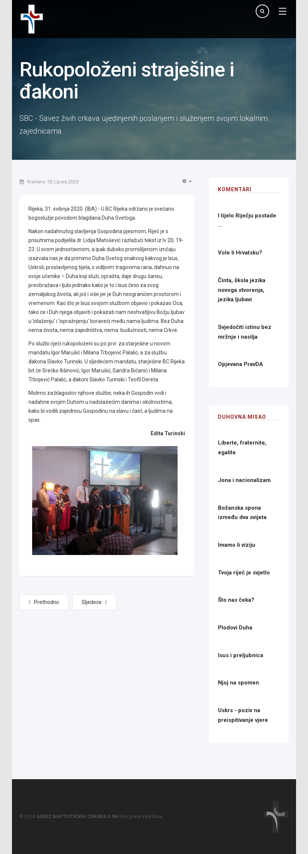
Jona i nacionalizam (244, 480)
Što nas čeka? (236, 600)
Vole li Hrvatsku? (240, 252)
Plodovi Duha (235, 627)
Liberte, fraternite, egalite (242, 447)
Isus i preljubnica (240, 655)
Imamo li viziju (236, 545)
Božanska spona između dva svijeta (242, 512)
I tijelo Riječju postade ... (247, 220)
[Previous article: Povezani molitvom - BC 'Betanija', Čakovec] (43, 602)
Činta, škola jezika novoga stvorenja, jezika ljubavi (241, 290)
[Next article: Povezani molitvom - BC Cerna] (94, 602)
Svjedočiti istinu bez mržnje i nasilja (244, 332)
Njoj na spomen (238, 682)
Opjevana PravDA (240, 364)
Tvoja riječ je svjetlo (244, 572)
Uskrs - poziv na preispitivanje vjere (243, 715)
